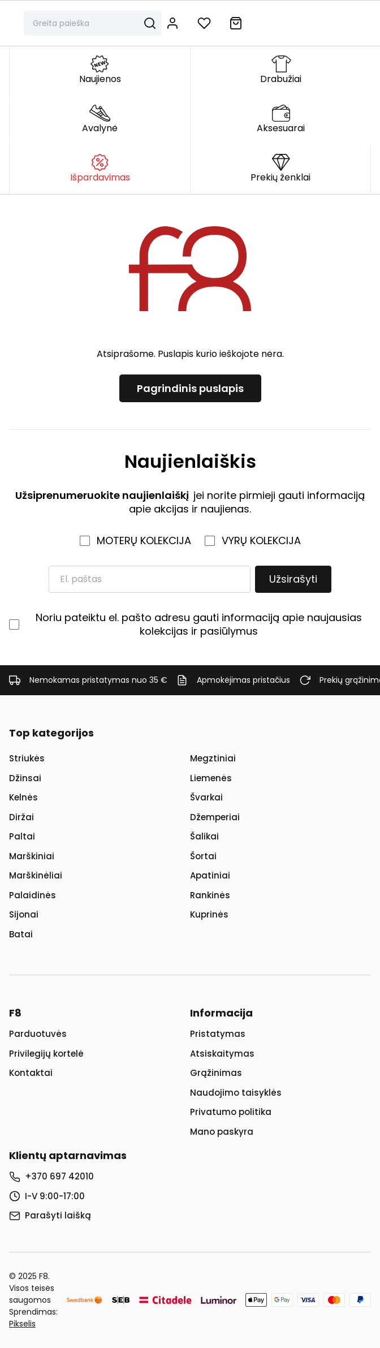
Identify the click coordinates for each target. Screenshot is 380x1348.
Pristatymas (217, 1034)
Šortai (203, 856)
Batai (21, 934)
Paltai (22, 836)
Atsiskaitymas (222, 1054)
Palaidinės (32, 895)
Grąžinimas (216, 1073)
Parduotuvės (38, 1034)
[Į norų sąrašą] (204, 23)
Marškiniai (31, 856)
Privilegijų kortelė (46, 1054)
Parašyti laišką (58, 1215)
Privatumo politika (230, 1112)
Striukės (27, 758)
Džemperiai (215, 817)
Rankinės (210, 895)
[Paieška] (86, 23)
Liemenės (211, 778)
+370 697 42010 (59, 1176)
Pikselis (22, 1323)
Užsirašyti (293, 579)
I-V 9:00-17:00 (55, 1196)
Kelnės (23, 797)
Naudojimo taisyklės (236, 1093)
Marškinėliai (35, 875)
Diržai (21, 817)
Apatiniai (210, 875)
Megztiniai (213, 758)
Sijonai (23, 914)
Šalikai (204, 836)
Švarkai (206, 797)
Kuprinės (209, 914)
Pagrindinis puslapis (190, 388)
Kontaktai (31, 1073)
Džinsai (25, 778)
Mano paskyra (221, 1132)
